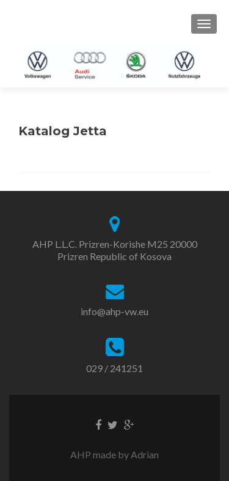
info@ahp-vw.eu (114, 311)
